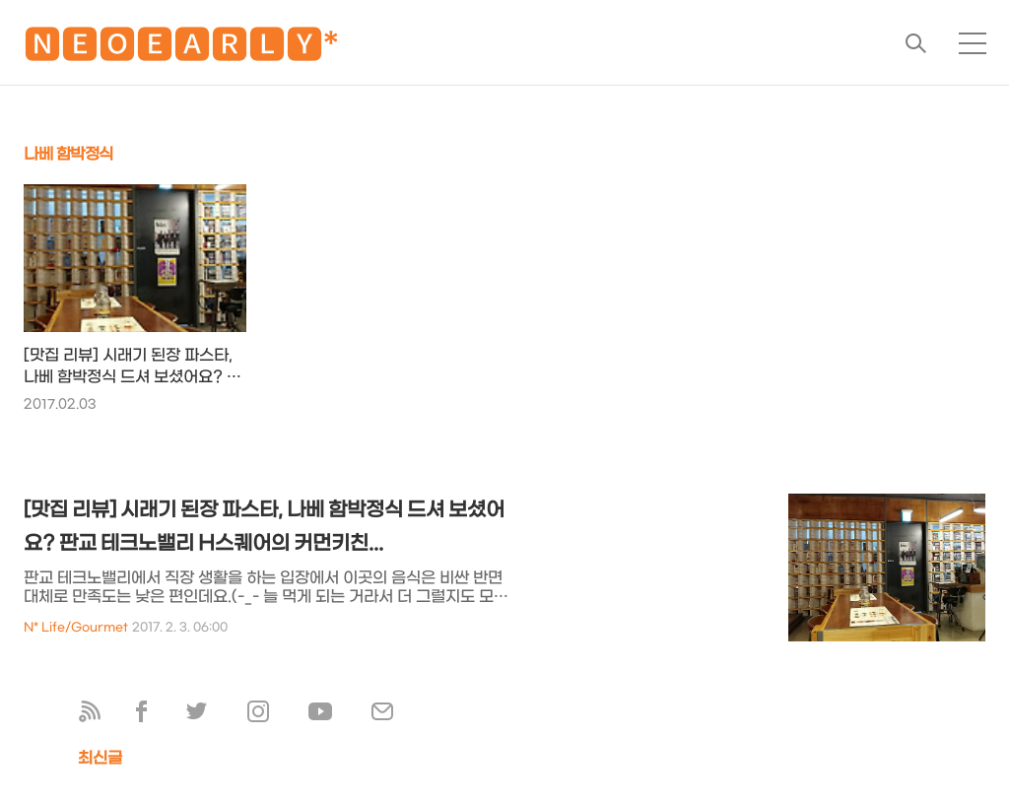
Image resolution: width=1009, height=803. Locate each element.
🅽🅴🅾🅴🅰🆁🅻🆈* (181, 49)
